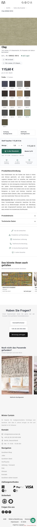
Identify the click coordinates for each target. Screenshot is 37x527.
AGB (4, 519)
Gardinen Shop (7, 452)
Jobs (3, 455)
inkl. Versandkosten (30, 525)
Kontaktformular (18, 323)
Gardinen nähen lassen (10, 477)
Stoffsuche (5, 462)
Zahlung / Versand (8, 465)
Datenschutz (29, 519)
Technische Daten (9, 221)
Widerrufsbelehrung (15, 519)
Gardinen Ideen (7, 458)
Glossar (4, 471)
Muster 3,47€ (29, 151)
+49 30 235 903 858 (19, 329)
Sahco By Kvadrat (19, 8)
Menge (18, 145)
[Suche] (22, 2)
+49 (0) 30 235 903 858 (12, 437)
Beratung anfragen (18, 334)
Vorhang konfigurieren (7, 132)
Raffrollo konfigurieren (25, 132)
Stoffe (8, 8)
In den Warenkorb (12, 151)
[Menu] (34, 2)
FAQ (3, 468)
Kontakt (4, 474)
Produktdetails (7, 216)
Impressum (15, 522)
